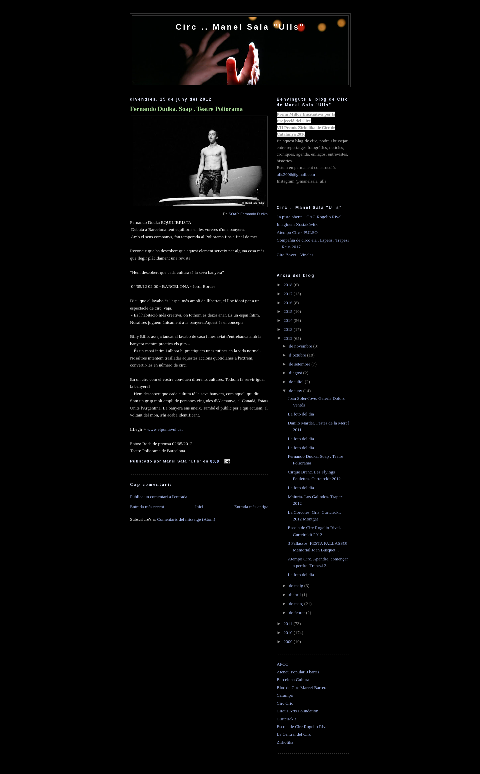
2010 (289, 632)
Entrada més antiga (251, 506)
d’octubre (298, 355)
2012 (289, 338)
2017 (289, 293)
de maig (296, 585)
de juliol (297, 381)
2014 (289, 320)
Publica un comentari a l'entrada (158, 496)
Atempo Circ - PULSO (297, 232)
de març (296, 603)
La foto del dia (301, 413)
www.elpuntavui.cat (165, 429)
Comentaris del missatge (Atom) (186, 519)
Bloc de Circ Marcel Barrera (302, 687)
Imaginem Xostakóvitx (297, 224)
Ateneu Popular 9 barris (298, 671)
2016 (289, 302)
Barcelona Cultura (293, 679)
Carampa (285, 695)
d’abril (295, 594)
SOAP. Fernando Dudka (248, 214)
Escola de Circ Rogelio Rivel (303, 726)
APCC (282, 664)
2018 (289, 284)
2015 (289, 311)
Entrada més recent (147, 506)
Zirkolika (285, 742)
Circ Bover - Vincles (295, 254)
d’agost (296, 372)
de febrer (297, 612)
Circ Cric (285, 703)
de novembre (301, 346)
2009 (289, 641)
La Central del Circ (294, 734)
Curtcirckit (286, 718)
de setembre (300, 364)
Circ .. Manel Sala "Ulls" (240, 26)
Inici (199, 506)
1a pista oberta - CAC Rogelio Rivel (309, 216)
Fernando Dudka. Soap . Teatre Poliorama (186, 108)
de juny (296, 390)
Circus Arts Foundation (297, 710)
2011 (289, 623)
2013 (289, 329)
